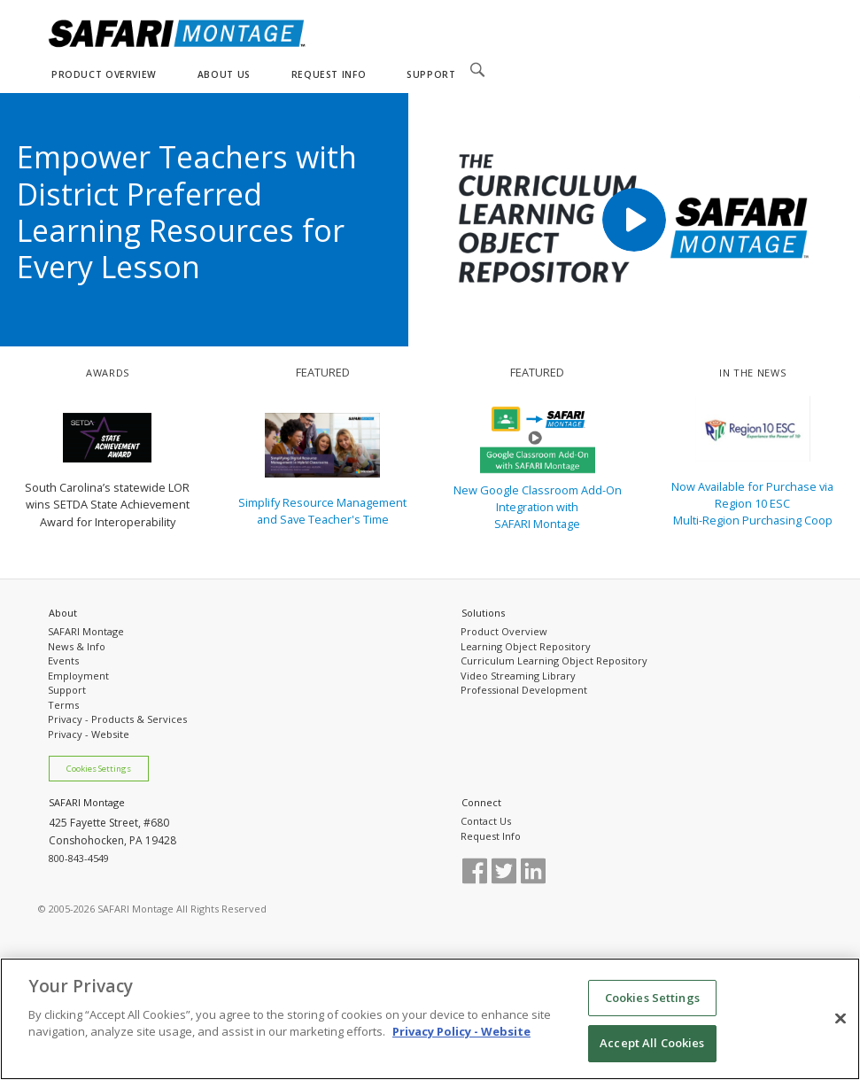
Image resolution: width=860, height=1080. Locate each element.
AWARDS (107, 372)
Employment (78, 675)
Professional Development (524, 689)
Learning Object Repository (526, 646)
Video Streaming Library (518, 675)
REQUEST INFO (328, 74)
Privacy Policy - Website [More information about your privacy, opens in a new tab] (461, 1031)
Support (67, 689)
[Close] (840, 1017)
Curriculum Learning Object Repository (554, 660)
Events (63, 660)
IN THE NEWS (752, 372)
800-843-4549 (79, 858)
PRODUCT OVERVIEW (104, 74)
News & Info (76, 646)
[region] (430, 1019)
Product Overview (504, 631)
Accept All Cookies (652, 1043)
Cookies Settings (98, 768)
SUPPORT (431, 74)
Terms (63, 704)
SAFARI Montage (86, 631)
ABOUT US (224, 74)
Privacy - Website (88, 734)
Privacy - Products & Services (117, 719)
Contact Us (486, 820)
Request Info (491, 836)
